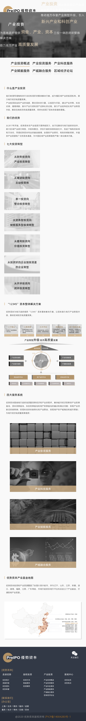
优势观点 (67, 683)
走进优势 (7, 674)
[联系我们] (7, 698)
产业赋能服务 (20, 70)
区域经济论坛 (63, 70)
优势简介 (6, 680)
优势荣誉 (6, 689)
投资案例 (26, 686)
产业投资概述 (20, 63)
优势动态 (67, 680)
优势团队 (6, 686)
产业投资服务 (41, 63)
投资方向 (26, 680)
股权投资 (27, 674)
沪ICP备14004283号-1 (58, 716)
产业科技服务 (63, 63)
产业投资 (48, 674)
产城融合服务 (41, 70)
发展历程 (6, 683)
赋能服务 (26, 683)
